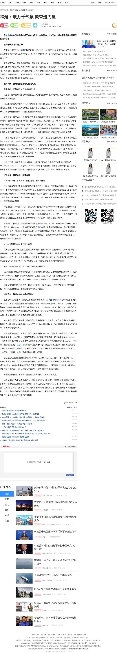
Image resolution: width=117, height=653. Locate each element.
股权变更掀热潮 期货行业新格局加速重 (98, 78)
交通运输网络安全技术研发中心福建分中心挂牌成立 (20, 414)
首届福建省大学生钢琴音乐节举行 (14, 411)
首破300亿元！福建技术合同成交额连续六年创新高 (20, 440)
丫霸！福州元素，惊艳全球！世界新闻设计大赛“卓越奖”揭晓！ (90, 138)
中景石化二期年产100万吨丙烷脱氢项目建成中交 (90, 160)
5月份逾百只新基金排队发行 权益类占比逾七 (99, 98)
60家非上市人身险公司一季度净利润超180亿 (99, 83)
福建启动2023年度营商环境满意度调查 (15, 437)
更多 (67, 3)
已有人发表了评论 (70, 446)
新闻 (10, 3)
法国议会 (45, 611)
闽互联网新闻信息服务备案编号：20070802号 (82, 643)
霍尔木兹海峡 (50, 524)
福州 (24, 3)
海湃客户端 (110, 3)
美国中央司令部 (47, 495)
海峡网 (2, 3)
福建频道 (24, 10)
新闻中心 (17, 10)
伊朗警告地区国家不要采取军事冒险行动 (55, 531)
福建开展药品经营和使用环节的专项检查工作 (99, 65)
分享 (35, 25)
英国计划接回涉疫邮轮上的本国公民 (53, 575)
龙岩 (24, 345)
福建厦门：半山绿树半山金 (90, 122)
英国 (43, 580)
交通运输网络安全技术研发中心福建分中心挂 (99, 58)
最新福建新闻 (112, 34)
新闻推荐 (5, 487)
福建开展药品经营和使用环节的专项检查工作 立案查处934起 (24, 420)
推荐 (59, 3)
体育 (7, 521)
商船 (57, 524)
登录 (45, 462)
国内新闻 (38, 510)
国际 (52, 3)
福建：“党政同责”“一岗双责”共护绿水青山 (17, 424)
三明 (19, 345)
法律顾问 (58, 649)
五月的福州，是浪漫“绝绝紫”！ (108, 122)
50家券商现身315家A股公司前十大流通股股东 (99, 94)
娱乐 (7, 515)
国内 (45, 3)
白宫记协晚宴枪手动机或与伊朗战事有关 (55, 589)
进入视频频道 (112, 141)
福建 (17, 3)
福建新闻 (30, 10)
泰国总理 (45, 625)
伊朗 (43, 524)
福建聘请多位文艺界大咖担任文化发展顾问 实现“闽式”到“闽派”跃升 (26, 434)
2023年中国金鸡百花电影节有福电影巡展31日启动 (108, 160)
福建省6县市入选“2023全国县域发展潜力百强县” (90, 176)
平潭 (65, 300)
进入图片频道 (112, 103)
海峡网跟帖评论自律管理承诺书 (78, 649)
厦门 (39, 227)
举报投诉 (65, 649)
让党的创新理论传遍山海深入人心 (14, 427)
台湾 (38, 3)
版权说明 (31, 649)
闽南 (31, 3)
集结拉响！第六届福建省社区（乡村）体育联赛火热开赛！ (23, 430)
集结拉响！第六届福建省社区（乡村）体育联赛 (106, 43)
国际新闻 (38, 495)
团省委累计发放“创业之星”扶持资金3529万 (98, 62)
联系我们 (51, 649)
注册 (99, 3)
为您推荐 (44, 24)
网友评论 (6, 446)
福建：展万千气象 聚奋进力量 (94, 51)
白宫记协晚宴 (46, 594)
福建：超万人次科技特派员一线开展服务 (108, 176)
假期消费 (45, 510)
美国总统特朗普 (47, 553)
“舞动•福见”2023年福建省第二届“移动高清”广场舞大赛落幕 (23, 417)
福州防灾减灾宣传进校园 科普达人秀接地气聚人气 (108, 138)
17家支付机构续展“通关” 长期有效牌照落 (98, 87)
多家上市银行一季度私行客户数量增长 (97, 90)
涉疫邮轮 (49, 580)
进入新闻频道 (112, 70)
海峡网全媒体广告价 (41, 649)
